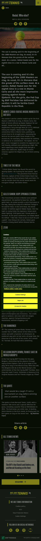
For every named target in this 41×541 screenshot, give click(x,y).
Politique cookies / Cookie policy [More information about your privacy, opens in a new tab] (13, 289)
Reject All (20, 300)
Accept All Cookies (20, 306)
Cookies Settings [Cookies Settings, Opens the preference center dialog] (20, 295)
